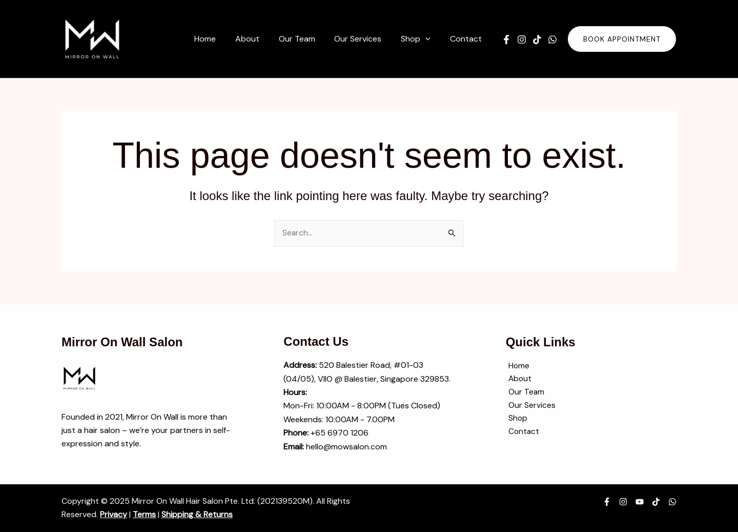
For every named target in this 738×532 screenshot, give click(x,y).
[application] (430, 39)
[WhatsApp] (552, 39)
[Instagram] (521, 39)
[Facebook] (506, 39)
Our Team (524, 393)
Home (516, 366)
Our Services (529, 407)
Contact (522, 433)
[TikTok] (537, 39)
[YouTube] (640, 502)
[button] (621, 39)
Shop (515, 420)
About (518, 380)
